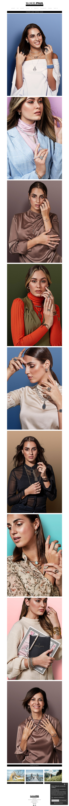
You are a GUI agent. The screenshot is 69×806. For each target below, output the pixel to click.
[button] (59, 803)
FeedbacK (50, 8)
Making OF (36, 8)
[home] (34, 4)
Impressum (34, 803)
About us (56, 8)
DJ (31, 8)
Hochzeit (22, 8)
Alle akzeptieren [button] (55, 800)
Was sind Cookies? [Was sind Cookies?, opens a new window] (60, 795)
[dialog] (59, 794)
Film (18, 8)
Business (13, 8)
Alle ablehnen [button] (63, 800)
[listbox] (64, 784)
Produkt (28, 8)
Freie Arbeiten (43, 8)
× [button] (66, 784)
